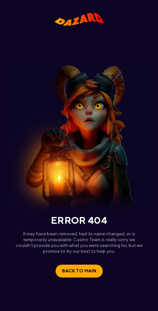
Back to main (79, 270)
